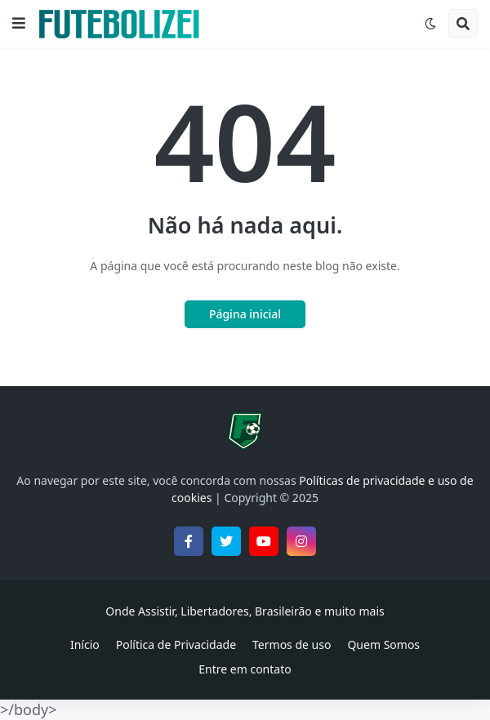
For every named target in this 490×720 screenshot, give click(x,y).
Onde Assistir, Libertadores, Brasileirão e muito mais (244, 611)
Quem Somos (383, 644)
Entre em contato (244, 669)
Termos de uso (291, 644)
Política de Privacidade (176, 644)
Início (85, 644)
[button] (19, 23)
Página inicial (245, 314)
